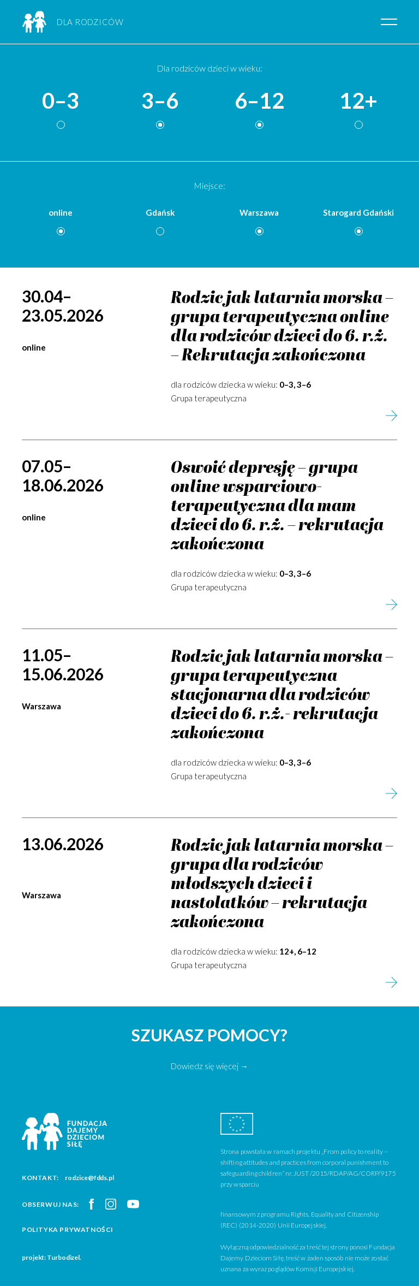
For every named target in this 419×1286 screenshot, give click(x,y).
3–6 (159, 101)
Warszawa (259, 212)
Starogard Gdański (358, 212)
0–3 (60, 101)
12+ (358, 101)
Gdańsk (160, 212)
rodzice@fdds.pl (89, 1178)
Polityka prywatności (67, 1229)
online (61, 212)
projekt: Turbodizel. (51, 1257)
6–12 (259, 101)
